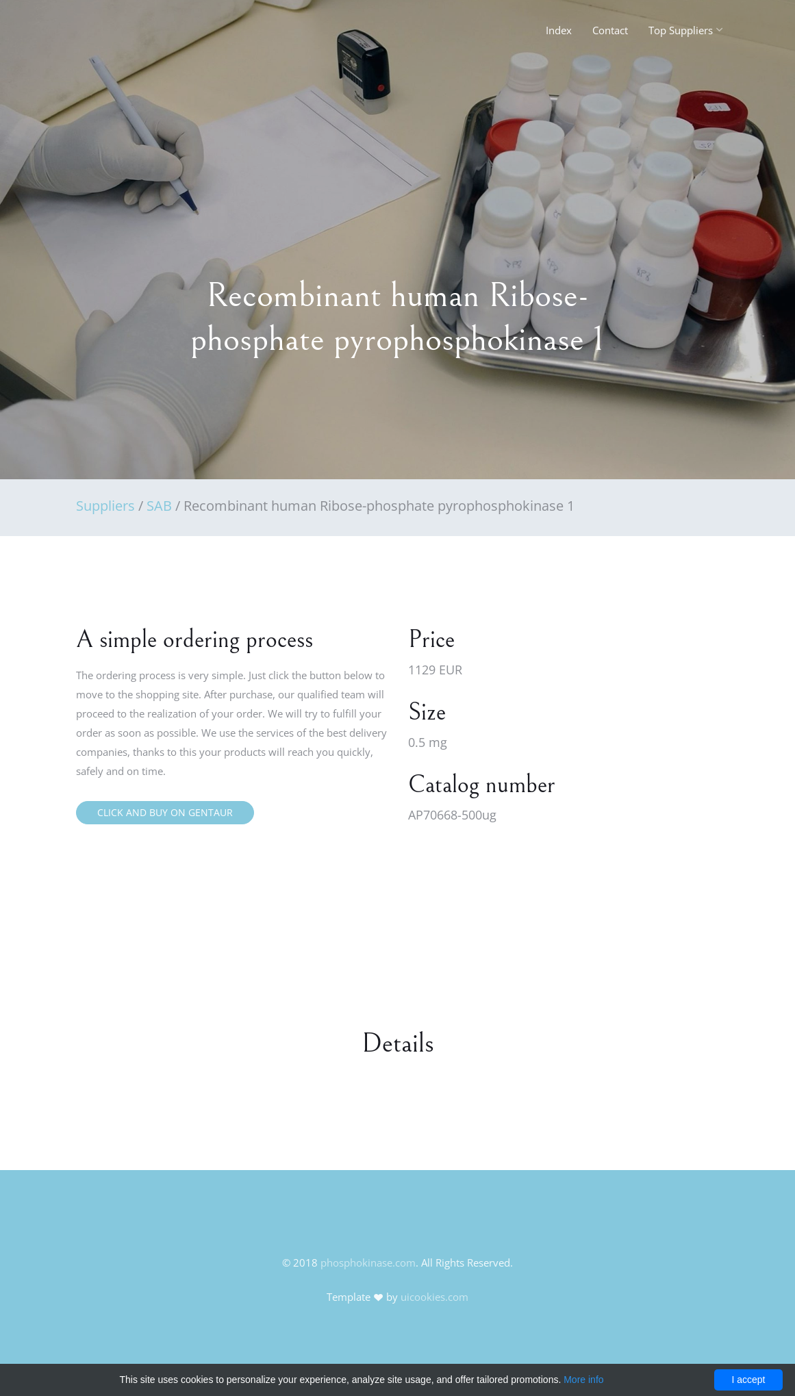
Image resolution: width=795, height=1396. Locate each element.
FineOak (106, 34)
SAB (159, 505)
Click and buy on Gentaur (165, 812)
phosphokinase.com (368, 1262)
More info (583, 1379)
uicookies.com (434, 1297)
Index (559, 30)
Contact (610, 30)
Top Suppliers (680, 30)
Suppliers (105, 505)
